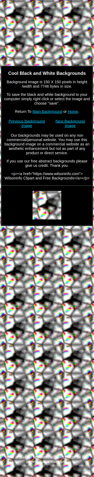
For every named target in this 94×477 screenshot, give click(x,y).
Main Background (47, 111)
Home (73, 111)
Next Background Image (70, 123)
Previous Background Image (27, 123)
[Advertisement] (47, 257)
